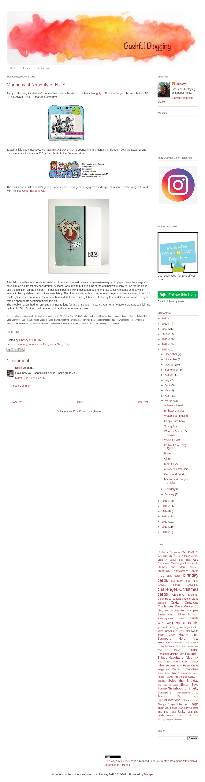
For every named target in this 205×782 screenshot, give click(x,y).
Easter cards (166, 614)
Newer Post (16, 402)
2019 (165, 339)
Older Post (142, 402)
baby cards (174, 576)
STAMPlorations (169, 700)
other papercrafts (170, 665)
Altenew (194, 567)
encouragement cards (29, 344)
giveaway (181, 627)
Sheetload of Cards (168, 685)
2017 (165, 349)
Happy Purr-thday (174, 421)
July (167, 380)
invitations (179, 643)
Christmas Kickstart (185, 594)
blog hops (191, 580)
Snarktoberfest (183, 693)
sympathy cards (180, 704)
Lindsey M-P (128, 761)
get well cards (166, 627)
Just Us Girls (191, 642)
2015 (165, 506)
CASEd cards (169, 584)
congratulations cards (185, 598)
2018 (165, 344)
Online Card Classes (185, 661)
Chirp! (167, 458)
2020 (165, 334)
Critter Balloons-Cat (33, 190)
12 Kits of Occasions (169, 552)
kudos (161, 646)
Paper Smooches (185, 669)
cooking (162, 603)
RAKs (175, 673)
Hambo (171, 635)
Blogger (148, 774)
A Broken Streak (173, 405)
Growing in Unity (174, 631)
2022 (165, 323)
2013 (165, 516)
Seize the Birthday (183, 680)
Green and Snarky (175, 474)
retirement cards (189, 673)
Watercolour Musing (176, 415)
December (171, 354)
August (169, 374)
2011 (165, 526)
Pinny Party (164, 673)
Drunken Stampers (186, 610)
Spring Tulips (172, 426)
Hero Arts (188, 638)
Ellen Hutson (188, 614)
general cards (185, 622)
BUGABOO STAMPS (64, 149)
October (170, 364)
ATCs (161, 575)
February (170, 489)
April (168, 395)
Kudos (26, 68)
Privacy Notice (44, 68)
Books (168, 453)
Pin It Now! (13, 331)
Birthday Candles (174, 410)
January (170, 494)
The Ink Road (167, 711)
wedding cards (175, 715)
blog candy (176, 581)
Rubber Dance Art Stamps (172, 677)
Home (13, 68)
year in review (175, 719)
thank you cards (167, 707)
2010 (165, 532)
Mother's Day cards (176, 646)
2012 (165, 521)
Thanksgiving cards (188, 708)
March (169, 400)
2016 (165, 500)
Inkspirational (165, 642)
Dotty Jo (20, 367)
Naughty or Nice (52, 344)
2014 (165, 511)
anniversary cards (186, 570)
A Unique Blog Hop (178, 560)
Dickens (169, 610)
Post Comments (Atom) (87, 411)
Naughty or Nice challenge (106, 93)
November (171, 359)
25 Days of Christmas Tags (178, 554)
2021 (165, 328)
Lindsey (181, 83)
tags (195, 704)
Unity (67, 344)
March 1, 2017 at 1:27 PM (30, 377)
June (168, 385)
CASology (192, 584)
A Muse (185, 556)
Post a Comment (21, 385)
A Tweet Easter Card (176, 469)
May (167, 390)
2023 (165, 318)
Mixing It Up (171, 463)
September (171, 369)
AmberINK (164, 570)
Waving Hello (172, 439)
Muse (177, 650)
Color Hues (164, 598)
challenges (168, 589)
